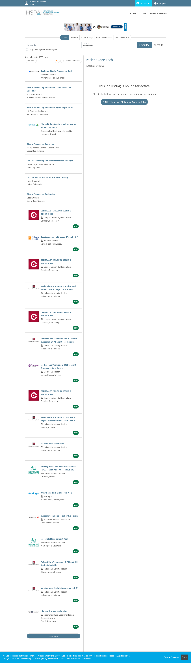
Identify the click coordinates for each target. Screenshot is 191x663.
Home (133, 13)
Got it (184, 657)
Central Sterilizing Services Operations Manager (50, 160)
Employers (160, 3)
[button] (158, 45)
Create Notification (71, 60)
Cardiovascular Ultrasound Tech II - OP (59, 237)
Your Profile (158, 13)
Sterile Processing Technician (41, 194)
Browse (74, 37)
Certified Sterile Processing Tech (57, 71)
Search (64, 37)
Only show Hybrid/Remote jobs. (43, 49)
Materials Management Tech (54, 538)
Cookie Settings (171, 657)
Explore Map (87, 37)
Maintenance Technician (52, 443)
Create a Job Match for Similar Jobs (124, 102)
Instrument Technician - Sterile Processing (47, 177)
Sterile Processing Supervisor (41, 144)
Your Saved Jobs (122, 37)
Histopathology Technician (54, 611)
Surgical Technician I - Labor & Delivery (59, 515)
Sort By (30, 60)
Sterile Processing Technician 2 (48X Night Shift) (50, 107)
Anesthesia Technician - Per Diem (56, 492)
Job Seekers (143, 3)
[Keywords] (53, 45)
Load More (53, 636)
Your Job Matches (104, 37)
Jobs (143, 13)
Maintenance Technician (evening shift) (59, 588)
